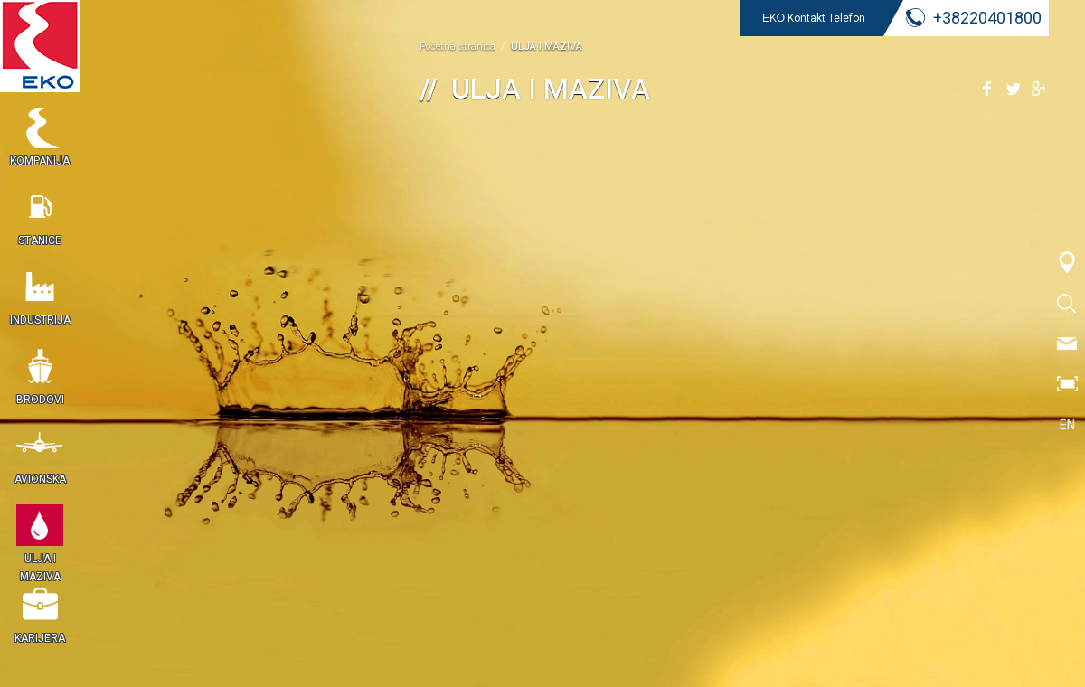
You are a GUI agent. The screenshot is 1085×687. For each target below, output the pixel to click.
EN (1067, 425)
